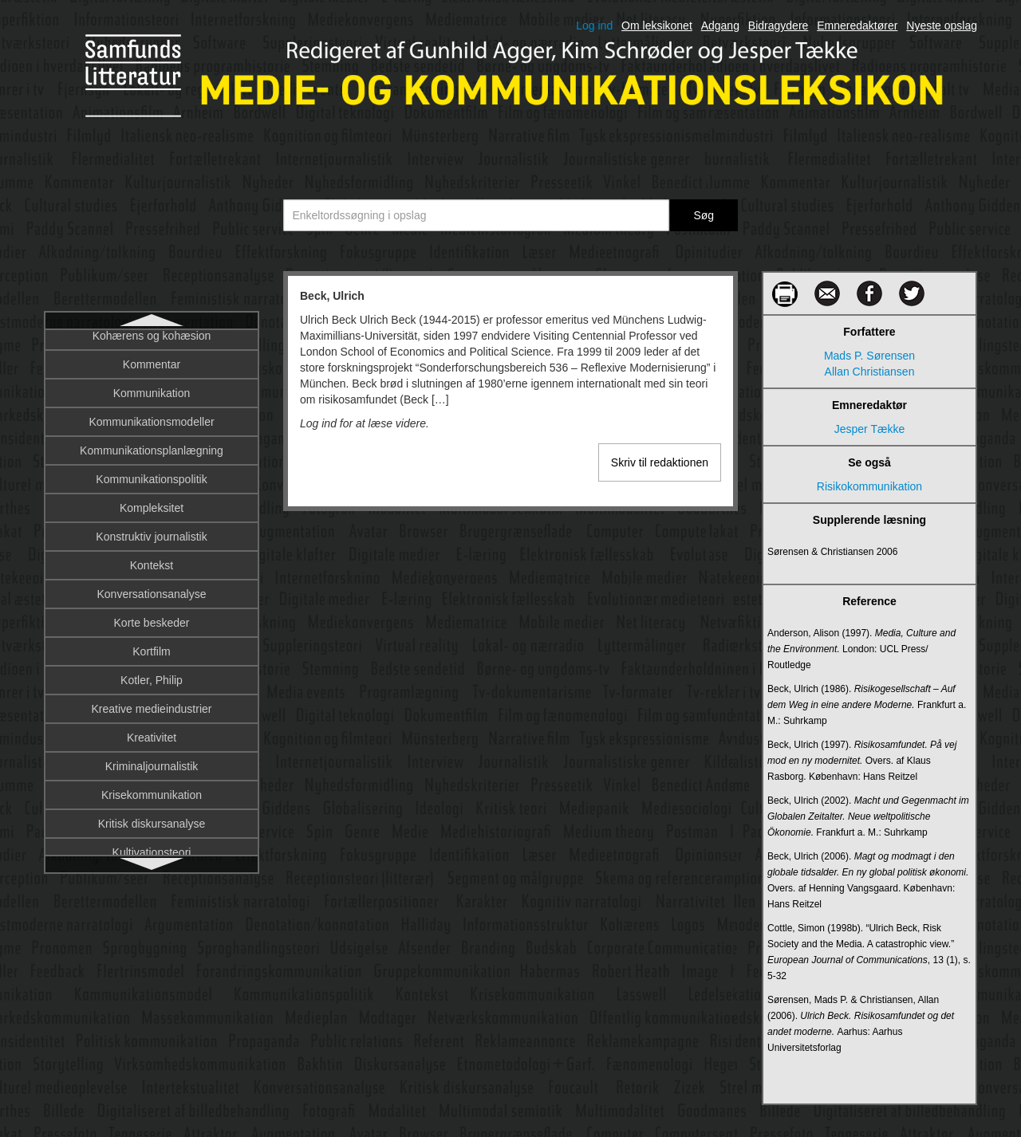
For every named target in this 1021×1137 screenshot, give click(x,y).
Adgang (720, 25)
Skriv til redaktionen (659, 462)
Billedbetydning (152, 632)
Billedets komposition (151, 718)
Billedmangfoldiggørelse (151, 804)
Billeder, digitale (151, 689)
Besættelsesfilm (151, 517)
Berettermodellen (152, 402)
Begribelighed (151, 374)
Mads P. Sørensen (869, 355)
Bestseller (151, 488)
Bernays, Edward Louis (151, 431)
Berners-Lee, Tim (151, 460)
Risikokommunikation (869, 486)
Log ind (594, 25)
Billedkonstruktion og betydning (151, 775)
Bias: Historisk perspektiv (151, 574)
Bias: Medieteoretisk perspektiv (151, 603)
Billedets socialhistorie (152, 747)
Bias (151, 546)
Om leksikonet (656, 25)
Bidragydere (778, 25)
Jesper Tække (869, 429)
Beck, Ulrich (152, 345)
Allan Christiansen (870, 371)
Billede (151, 661)
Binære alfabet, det (151, 833)
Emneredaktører (857, 25)
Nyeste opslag (941, 25)
